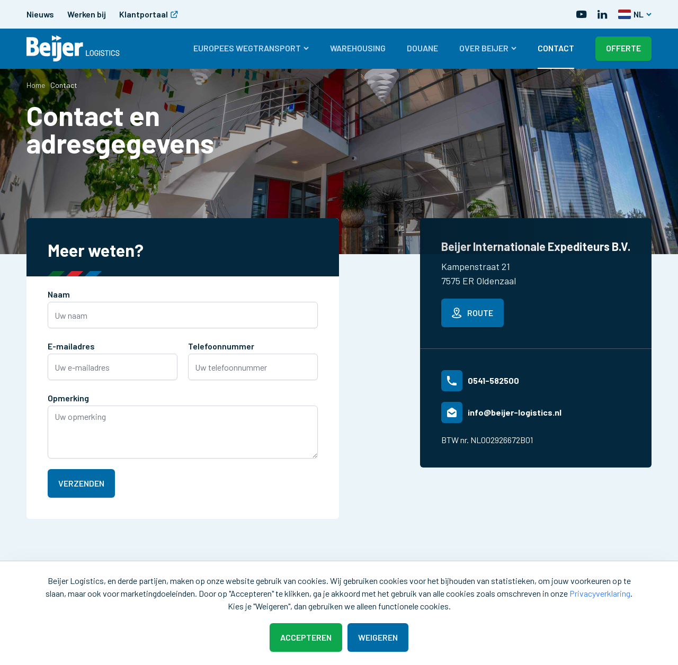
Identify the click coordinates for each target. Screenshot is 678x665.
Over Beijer (487, 48)
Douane (422, 48)
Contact (556, 48)
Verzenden (81, 483)
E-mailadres (71, 346)
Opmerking (68, 398)
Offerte (623, 48)
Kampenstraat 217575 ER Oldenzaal (478, 273)
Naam (59, 294)
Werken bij (86, 14)
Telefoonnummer (221, 346)
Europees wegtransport (251, 48)
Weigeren (378, 637)
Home (35, 84)
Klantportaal (148, 14)
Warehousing (358, 48)
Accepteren (306, 637)
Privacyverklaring (599, 593)
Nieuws (40, 14)
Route (472, 313)
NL (635, 14)
